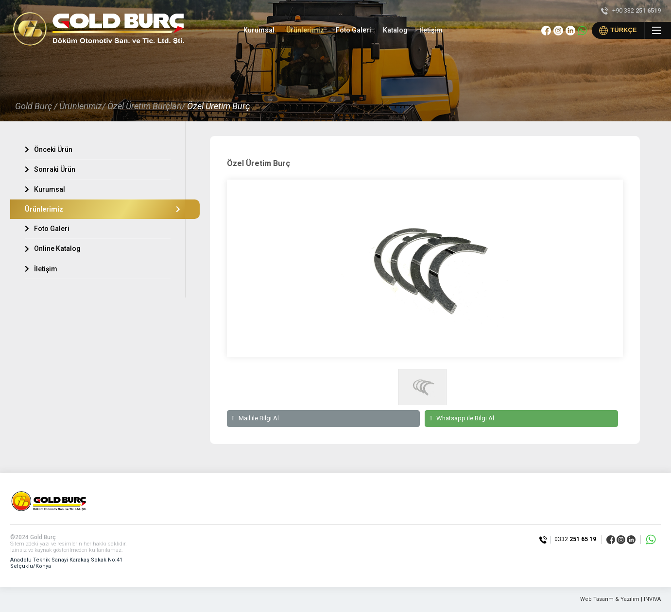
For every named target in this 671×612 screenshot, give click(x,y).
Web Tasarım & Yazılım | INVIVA (620, 599)
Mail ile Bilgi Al (255, 418)
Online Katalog (53, 248)
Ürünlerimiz (305, 30)
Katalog (395, 30)
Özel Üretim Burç (218, 106)
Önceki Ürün (48, 149)
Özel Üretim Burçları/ (146, 106)
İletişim (431, 30)
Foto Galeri (353, 30)
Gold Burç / (36, 106)
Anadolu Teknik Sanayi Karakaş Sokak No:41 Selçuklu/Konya (66, 563)
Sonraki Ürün (50, 169)
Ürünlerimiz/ (82, 106)
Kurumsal (259, 30)
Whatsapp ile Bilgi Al (462, 418)
